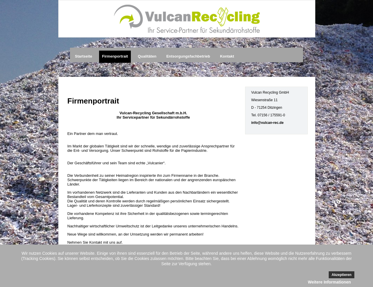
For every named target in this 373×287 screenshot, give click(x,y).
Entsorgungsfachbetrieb (188, 56)
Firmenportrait (115, 56)
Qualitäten (147, 56)
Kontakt (227, 56)
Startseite (83, 56)
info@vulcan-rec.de (267, 123)
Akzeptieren (341, 275)
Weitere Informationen (329, 282)
